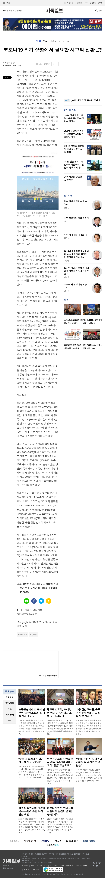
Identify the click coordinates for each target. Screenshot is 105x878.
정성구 (66, 207)
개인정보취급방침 (66, 865)
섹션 (6, 2)
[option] (73, 315)
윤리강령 (36, 869)
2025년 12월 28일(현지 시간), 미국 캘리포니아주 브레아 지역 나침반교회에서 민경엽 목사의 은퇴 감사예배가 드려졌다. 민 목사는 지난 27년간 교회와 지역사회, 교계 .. (31, 826)
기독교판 (70, 3)
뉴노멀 (34, 634)
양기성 (66, 291)
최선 (66, 221)
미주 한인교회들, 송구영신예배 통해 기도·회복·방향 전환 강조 (88, 713)
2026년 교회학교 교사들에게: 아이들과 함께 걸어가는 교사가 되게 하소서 (76, 254)
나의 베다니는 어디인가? (75, 234)
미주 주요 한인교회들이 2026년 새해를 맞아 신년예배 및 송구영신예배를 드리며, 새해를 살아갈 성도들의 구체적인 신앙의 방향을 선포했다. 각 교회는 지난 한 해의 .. (88, 727)
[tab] (9, 697)
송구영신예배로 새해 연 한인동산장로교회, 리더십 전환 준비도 (31, 713)
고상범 (66, 260)
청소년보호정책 (82, 865)
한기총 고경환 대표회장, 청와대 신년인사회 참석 (74, 149)
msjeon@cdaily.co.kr (11, 65)
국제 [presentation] (10, 720)
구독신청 (93, 3)
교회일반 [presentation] (10, 697)
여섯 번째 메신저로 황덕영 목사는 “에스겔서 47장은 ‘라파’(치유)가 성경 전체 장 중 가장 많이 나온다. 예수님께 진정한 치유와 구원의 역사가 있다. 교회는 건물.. (31, 772)
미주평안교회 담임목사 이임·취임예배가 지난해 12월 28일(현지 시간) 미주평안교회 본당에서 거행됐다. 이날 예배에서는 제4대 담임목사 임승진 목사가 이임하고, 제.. (60, 776)
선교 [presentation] (10, 709)
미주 (86, 3)
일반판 (79, 3)
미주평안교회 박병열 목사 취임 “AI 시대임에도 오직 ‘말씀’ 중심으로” (60, 762)
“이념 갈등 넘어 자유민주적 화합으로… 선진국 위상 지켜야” (74, 164)
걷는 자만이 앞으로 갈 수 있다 (73, 179)
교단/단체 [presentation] (9, 703)
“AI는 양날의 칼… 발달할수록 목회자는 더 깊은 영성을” (74, 118)
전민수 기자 (15, 62)
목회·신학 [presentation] (9, 715)
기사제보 (53, 865)
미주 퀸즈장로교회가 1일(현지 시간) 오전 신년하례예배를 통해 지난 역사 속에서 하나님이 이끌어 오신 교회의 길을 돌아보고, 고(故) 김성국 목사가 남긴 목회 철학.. (60, 727)
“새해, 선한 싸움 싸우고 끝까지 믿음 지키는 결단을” (89, 762)
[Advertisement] (83, 78)
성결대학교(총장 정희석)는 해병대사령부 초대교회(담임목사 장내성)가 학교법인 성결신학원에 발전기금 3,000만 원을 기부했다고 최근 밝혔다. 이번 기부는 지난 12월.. (60, 826)
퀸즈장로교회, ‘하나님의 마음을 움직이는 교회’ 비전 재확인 (59, 713)
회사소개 (24, 865)
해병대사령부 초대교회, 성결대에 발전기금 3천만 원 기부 (60, 811)
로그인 (100, 3)
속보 (67, 100)
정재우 (66, 238)
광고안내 (34, 865)
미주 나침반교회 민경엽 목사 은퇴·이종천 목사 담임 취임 (31, 811)
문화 (38, 41)
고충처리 (27, 869)
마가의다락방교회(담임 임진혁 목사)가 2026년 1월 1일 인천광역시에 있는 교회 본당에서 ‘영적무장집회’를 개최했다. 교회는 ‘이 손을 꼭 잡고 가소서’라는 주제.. (89, 775)
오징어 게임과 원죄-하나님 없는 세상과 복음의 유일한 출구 (76, 270)
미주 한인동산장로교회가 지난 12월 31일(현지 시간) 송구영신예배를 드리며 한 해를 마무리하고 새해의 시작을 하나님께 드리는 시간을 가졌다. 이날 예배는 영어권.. (31, 727)
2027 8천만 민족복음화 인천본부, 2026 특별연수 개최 (74, 133)
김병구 (66, 277)
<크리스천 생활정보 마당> (48, 676)
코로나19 (23, 634)
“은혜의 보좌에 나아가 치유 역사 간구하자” (30, 760)
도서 (45, 41)
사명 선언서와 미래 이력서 (76, 218)
